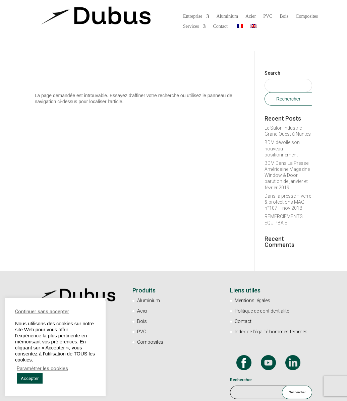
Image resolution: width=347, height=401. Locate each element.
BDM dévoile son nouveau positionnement (282, 130)
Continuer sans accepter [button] (42, 312)
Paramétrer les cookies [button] (42, 368)
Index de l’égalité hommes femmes (271, 313)
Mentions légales (252, 282)
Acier (250, 16)
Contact (220, 26)
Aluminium (227, 16)
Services (191, 26)
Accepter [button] (30, 378)
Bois (284, 16)
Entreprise (193, 16)
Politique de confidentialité (262, 292)
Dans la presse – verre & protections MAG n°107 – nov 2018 (288, 183)
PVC (267, 16)
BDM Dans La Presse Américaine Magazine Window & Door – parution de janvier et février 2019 (287, 157)
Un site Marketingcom (201, 393)
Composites (307, 16)
